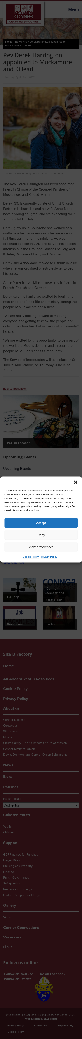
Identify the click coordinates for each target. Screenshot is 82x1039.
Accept (41, 523)
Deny (41, 535)
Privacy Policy (49, 557)
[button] (75, 482)
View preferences (41, 547)
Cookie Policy (31, 557)
